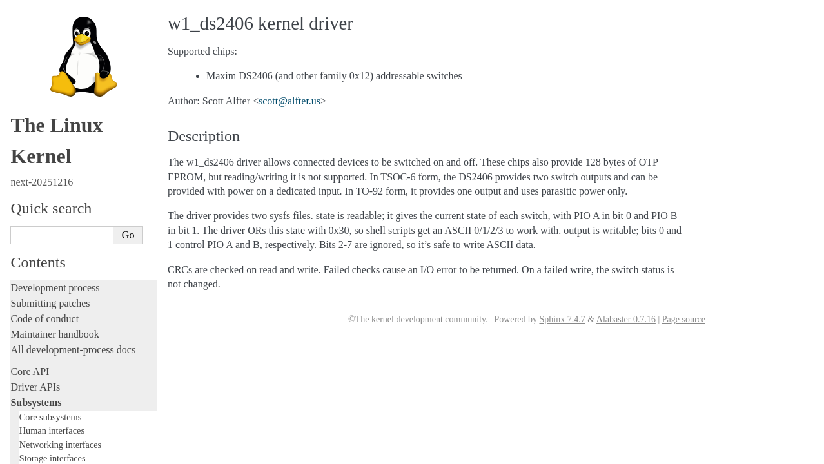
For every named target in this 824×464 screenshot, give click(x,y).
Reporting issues (44, 407)
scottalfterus (289, 100)
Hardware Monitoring (64, 57)
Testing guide (38, 277)
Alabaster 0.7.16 (626, 319)
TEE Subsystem (54, 195)
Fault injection (40, 323)
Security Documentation (69, 82)
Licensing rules (42, 231)
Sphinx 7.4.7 (562, 319)
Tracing (26, 308)
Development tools (49, 261)
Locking (27, 209)
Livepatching (37, 339)
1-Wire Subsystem (60, 19)
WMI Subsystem (56, 183)
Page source (683, 319)
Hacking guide (40, 292)
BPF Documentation (62, 107)
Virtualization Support (65, 44)
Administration (41, 376)
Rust (19, 354)
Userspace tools (42, 423)
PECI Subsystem (56, 170)
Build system (37, 392)
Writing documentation (58, 246)
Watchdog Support (59, 32)
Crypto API (47, 94)
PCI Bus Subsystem (61, 132)
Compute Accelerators (65, 69)
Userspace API (41, 438)
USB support (50, 119)
